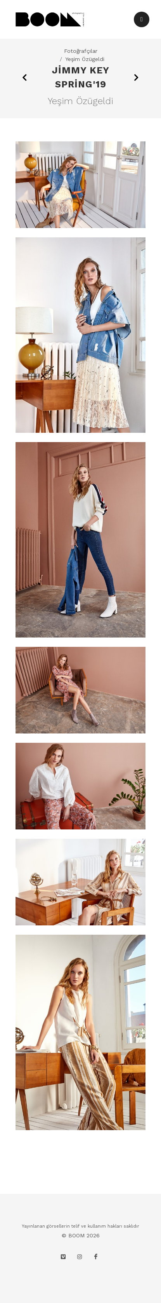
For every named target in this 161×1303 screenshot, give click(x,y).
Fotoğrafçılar (80, 51)
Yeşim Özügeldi (84, 59)
